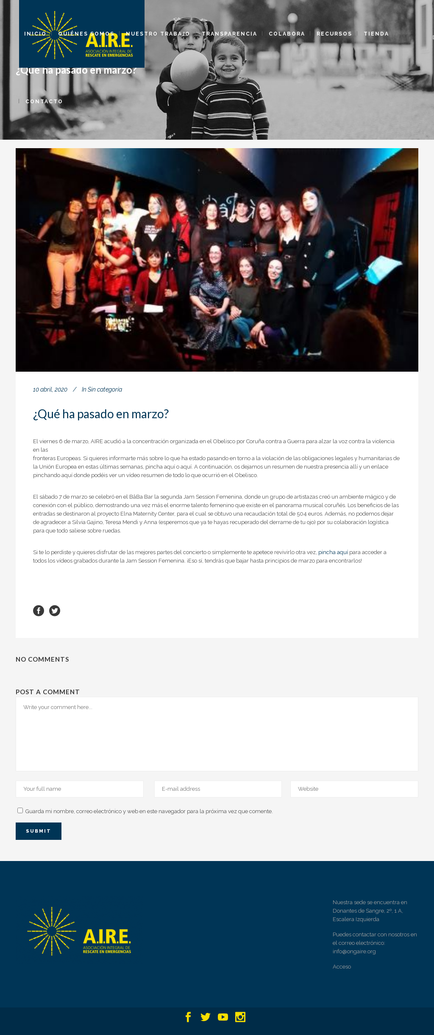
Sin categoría (105, 389)
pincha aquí (333, 552)
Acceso (342, 966)
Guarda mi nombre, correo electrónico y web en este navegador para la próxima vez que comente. (149, 811)
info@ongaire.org (354, 951)
